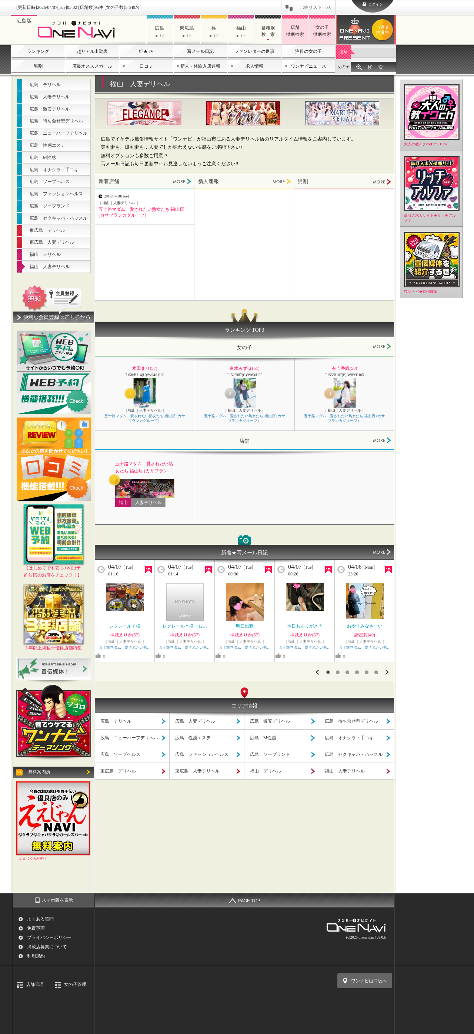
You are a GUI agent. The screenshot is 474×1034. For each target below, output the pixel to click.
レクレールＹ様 (124, 626)
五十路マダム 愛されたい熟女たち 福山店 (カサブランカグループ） (144, 418)
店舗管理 (35, 984)
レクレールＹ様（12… (185, 626)
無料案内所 (39, 771)
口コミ (146, 66)
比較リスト (315, 7)
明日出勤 (245, 626)
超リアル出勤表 (92, 51)
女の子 (343, 66)
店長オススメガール (92, 66)
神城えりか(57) (125, 635)
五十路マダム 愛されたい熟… (125, 647)
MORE (182, 181)
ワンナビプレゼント (383, 30)
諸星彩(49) (364, 635)
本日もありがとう (307, 626)
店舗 (343, 52)
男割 (38, 66)
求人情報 (254, 66)
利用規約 (36, 956)
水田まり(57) (144, 368)
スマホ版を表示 (57, 900)
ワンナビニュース (308, 66)
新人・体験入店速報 (200, 66)
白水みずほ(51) (244, 368)
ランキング (38, 51)
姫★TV (146, 51)
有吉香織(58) (344, 368)
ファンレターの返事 (254, 51)
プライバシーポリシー (49, 937)
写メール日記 (200, 51)
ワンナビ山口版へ (369, 980)
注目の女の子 (308, 51)
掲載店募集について (47, 946)
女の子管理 (75, 984)
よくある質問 (40, 919)
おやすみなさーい (365, 626)
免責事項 (36, 928)
